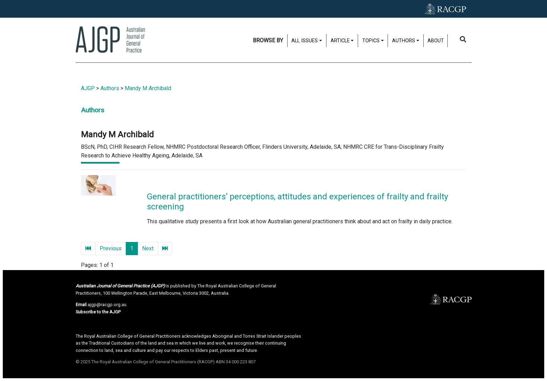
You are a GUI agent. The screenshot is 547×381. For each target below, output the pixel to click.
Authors (403, 41)
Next (148, 248)
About (436, 41)
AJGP (88, 88)
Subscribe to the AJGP (98, 311)
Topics (371, 41)
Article (340, 41)
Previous (111, 248)
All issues (304, 41)
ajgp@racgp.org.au (107, 304)
